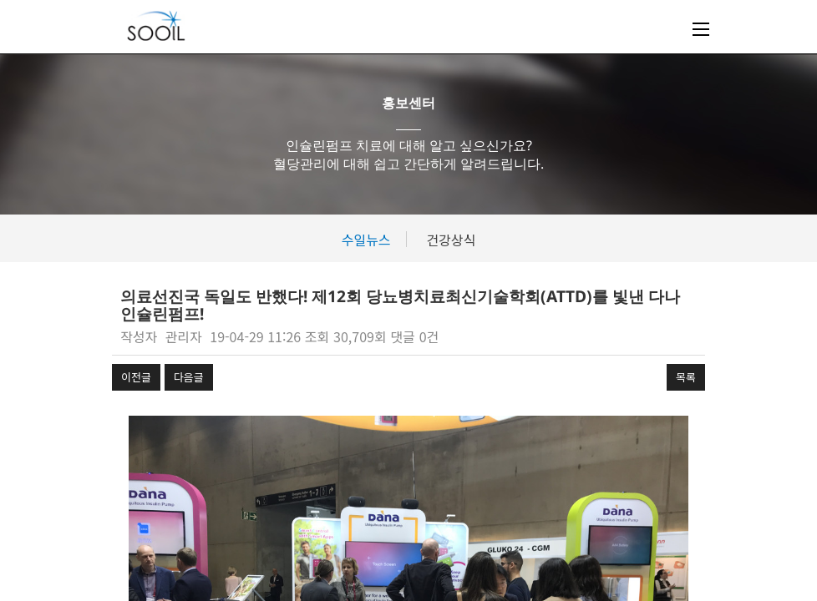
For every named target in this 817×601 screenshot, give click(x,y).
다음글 (189, 377)
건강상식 (450, 240)
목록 (686, 377)
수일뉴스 (366, 240)
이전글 (136, 377)
